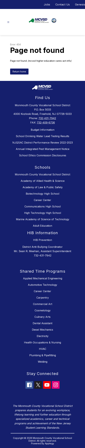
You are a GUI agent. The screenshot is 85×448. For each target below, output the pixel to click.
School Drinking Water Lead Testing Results (42, 136)
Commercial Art (42, 304)
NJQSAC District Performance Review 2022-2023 (42, 142)
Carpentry (42, 297)
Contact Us (62, 4)
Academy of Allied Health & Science (43, 180)
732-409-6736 (46, 122)
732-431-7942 (47, 118)
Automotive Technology (42, 284)
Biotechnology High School (42, 193)
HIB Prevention (42, 240)
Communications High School (42, 206)
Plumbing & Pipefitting (42, 355)
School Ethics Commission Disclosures (42, 155)
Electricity (42, 336)
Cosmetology (43, 310)
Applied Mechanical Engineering (42, 278)
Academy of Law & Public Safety (43, 187)
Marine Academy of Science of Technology (42, 219)
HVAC (42, 348)
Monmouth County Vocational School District (42, 174)
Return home (19, 71)
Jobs (47, 4)
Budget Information (42, 129)
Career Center (42, 200)
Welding (42, 361)
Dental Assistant (42, 323)
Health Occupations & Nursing (42, 342)
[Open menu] (8, 22)
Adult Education (42, 225)
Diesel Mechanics (42, 329)
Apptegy (49, 443)
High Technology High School (42, 212)
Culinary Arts (42, 316)
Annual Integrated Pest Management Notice (42, 149)
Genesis (80, 4)
